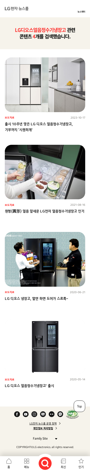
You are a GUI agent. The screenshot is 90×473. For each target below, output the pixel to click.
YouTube (26, 414)
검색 (45, 463)
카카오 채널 (60, 414)
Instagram (34, 414)
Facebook (17, 414)
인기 (81, 467)
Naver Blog (43, 414)
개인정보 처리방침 (43, 428)
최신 (63, 467)
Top (79, 406)
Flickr (51, 414)
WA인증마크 (72, 414)
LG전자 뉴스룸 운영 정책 (43, 423)
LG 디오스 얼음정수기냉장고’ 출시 (29, 385)
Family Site (44, 438)
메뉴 (26, 467)
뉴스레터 (81, 11)
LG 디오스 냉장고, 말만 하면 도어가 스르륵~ (36, 298)
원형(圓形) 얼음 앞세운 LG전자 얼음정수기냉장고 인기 (44, 211)
